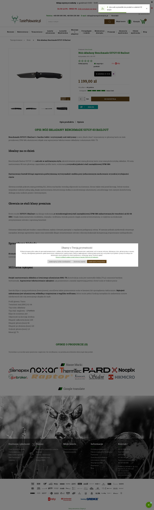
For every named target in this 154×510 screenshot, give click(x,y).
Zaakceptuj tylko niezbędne (59, 261)
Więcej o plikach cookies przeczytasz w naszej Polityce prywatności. (77, 257)
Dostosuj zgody (79, 261)
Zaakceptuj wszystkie (96, 261)
